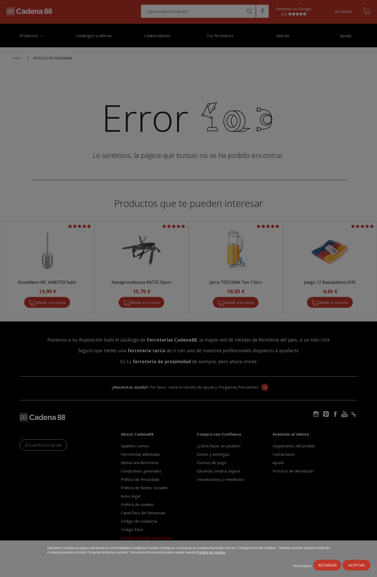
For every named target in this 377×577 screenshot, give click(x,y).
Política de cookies (211, 552)
